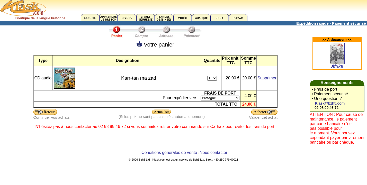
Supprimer (266, 78)
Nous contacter (213, 152)
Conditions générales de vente (169, 152)
